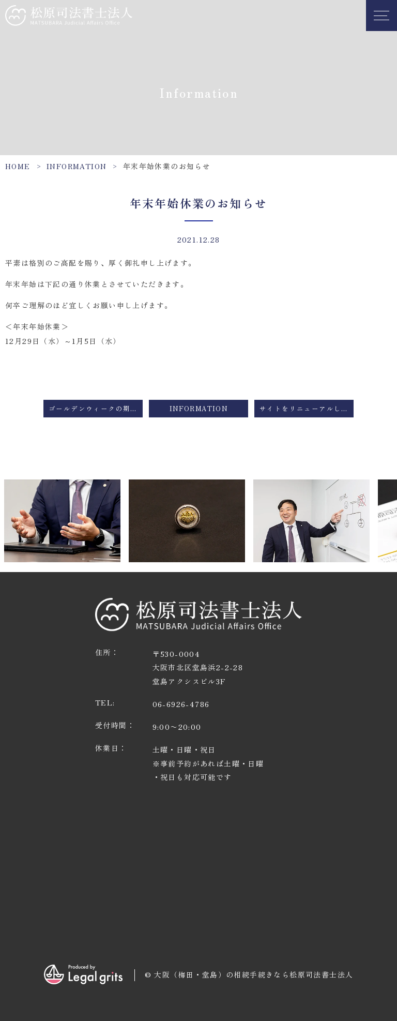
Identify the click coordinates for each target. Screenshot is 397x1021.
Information (76, 166)
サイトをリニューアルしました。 (306, 408)
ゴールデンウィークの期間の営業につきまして (96, 408)
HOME (17, 166)
